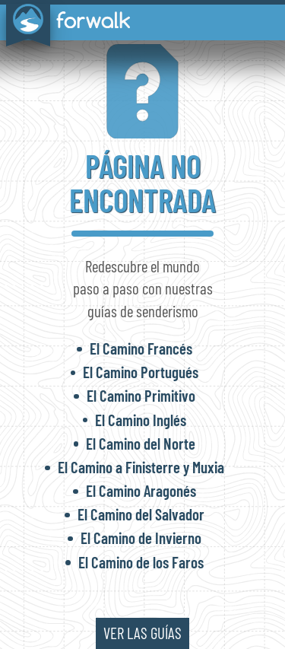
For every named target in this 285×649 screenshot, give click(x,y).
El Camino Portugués (140, 371)
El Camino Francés (141, 348)
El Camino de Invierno (141, 537)
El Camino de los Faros (141, 561)
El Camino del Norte (140, 443)
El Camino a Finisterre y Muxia (141, 466)
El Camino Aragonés (141, 490)
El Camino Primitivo (141, 395)
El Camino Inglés (140, 419)
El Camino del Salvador (141, 513)
